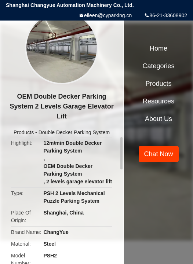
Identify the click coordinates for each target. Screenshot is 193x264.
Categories (159, 66)
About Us (158, 118)
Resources (158, 101)
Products (24, 132)
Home (158, 48)
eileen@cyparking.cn (108, 15)
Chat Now (158, 154)
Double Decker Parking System (74, 132)
